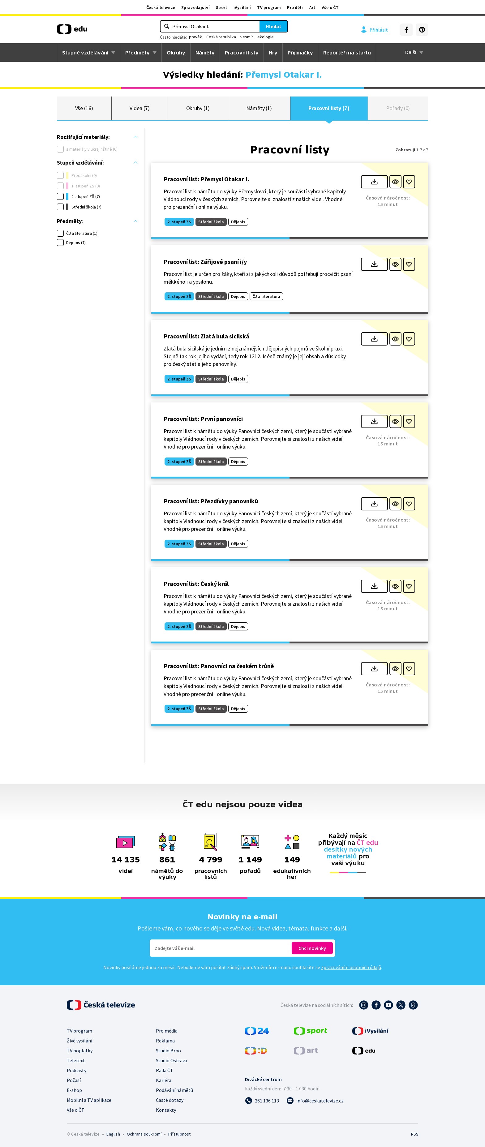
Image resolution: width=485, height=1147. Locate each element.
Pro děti (295, 7)
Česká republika (221, 37)
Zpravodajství (195, 7)
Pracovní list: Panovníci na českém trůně (219, 666)
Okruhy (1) (198, 108)
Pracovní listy (242, 52)
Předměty (137, 52)
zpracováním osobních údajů (351, 967)
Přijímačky (300, 52)
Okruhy (176, 52)
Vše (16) (84, 108)
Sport (221, 7)
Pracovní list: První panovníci (203, 419)
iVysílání (242, 7)
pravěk (195, 37)
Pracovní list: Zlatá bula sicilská (206, 336)
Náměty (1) (259, 108)
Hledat (273, 26)
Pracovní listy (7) (329, 108)
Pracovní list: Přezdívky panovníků (211, 501)
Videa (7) (139, 108)
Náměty (205, 52)
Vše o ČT (330, 7)
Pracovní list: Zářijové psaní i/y (205, 261)
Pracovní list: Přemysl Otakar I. (206, 179)
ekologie (265, 37)
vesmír (246, 37)
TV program (269, 7)
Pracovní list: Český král (196, 583)
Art (312, 7)
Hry (273, 52)
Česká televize (160, 7)
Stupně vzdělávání (85, 52)
